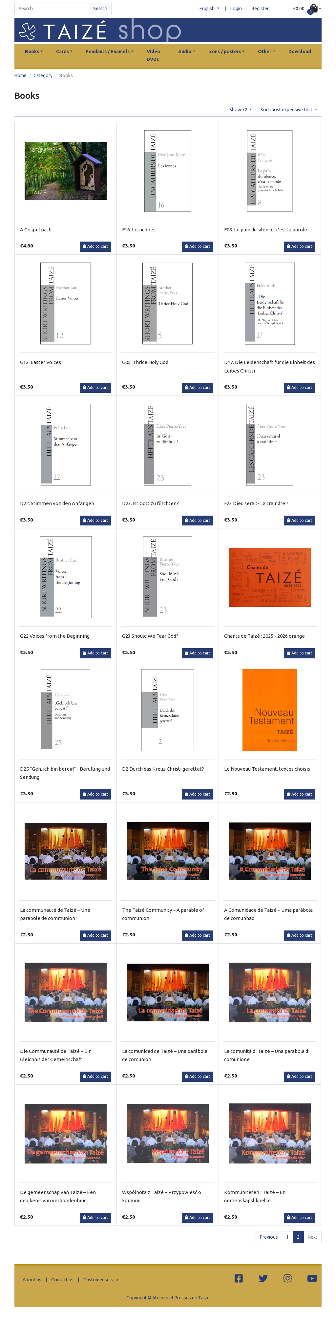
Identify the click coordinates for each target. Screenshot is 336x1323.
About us (32, 1279)
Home (20, 75)
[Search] (51, 9)
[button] (307, 8)
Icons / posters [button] (224, 51)
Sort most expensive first (287, 109)
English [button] (208, 8)
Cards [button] (62, 51)
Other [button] (264, 51)
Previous (269, 1237)
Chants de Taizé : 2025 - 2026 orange (264, 636)
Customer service (101, 1279)
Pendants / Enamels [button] (108, 51)
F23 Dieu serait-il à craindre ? (256, 503)
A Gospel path (36, 229)
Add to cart (95, 246)
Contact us (62, 1279)
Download (299, 51)
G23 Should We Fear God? (150, 636)
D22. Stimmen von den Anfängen (57, 503)
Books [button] (32, 51)
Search (100, 8)
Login (236, 8)
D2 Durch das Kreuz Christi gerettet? (163, 769)
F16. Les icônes (139, 229)
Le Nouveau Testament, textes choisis (267, 769)
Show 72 (238, 109)
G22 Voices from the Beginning (55, 636)
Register (260, 8)
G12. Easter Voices (40, 362)
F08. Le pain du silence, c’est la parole (265, 229)
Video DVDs (153, 55)
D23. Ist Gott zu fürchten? (150, 503)
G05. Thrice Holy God (145, 362)
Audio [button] (184, 51)
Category (42, 75)
